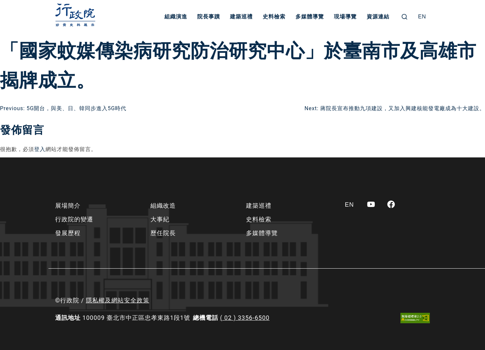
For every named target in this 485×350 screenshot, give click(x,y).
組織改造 (163, 205)
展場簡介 (68, 205)
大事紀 (159, 219)
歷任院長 (163, 232)
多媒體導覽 (309, 16)
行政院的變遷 (74, 219)
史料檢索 (274, 16)
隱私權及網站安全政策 (117, 300)
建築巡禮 (241, 16)
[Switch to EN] (422, 16)
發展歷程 (68, 232)
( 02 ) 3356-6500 (244, 317)
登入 (39, 149)
